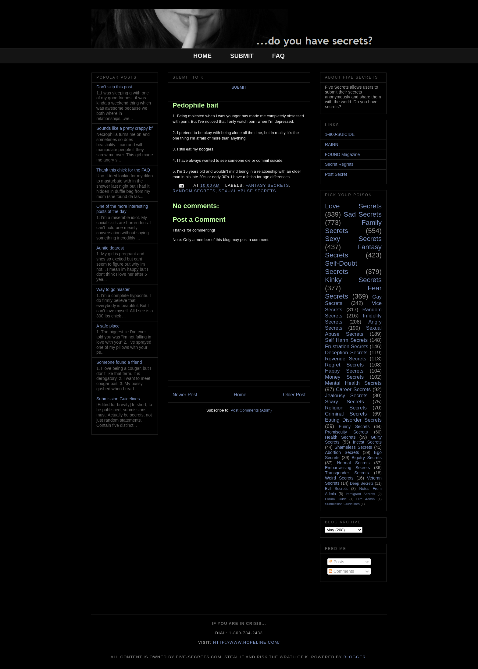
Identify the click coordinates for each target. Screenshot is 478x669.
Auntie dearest (110, 248)
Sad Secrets (363, 214)
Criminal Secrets (346, 414)
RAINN (331, 144)
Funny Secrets (354, 426)
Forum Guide (336, 499)
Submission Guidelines (118, 398)
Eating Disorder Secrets (353, 420)
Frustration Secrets (346, 346)
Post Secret (336, 174)
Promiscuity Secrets (346, 432)
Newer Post (185, 394)
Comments (341, 571)
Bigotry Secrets (366, 457)
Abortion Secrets (342, 452)
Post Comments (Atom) (251, 410)
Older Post (294, 394)
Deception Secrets (346, 353)
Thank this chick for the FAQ (123, 170)
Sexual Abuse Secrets (247, 191)
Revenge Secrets (345, 359)
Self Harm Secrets (346, 340)
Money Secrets (344, 377)
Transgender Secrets (347, 472)
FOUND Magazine (342, 154)
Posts (336, 561)
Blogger (355, 657)
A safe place (108, 326)
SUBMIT (242, 55)
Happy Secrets (344, 371)
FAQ (278, 55)
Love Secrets (353, 206)
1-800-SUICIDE (340, 134)
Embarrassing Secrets (347, 467)
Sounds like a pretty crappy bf (124, 128)
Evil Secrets (336, 489)
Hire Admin (365, 499)
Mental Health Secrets (353, 383)
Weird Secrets (339, 478)
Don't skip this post (114, 86)
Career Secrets (353, 389)
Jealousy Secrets (346, 395)
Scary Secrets (344, 402)
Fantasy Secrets (267, 185)
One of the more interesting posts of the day (122, 209)
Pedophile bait (195, 105)
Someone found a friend (119, 362)
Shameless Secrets (353, 447)
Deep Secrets (361, 483)
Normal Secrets (353, 462)
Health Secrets (340, 437)
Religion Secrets (346, 408)
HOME (202, 55)
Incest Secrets (367, 442)
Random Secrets (194, 191)
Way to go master (113, 289)
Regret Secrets (344, 365)
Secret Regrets (339, 164)
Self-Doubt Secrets (341, 267)
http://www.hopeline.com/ (246, 642)
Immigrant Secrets (360, 494)
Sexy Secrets (353, 238)
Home (240, 394)
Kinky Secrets (353, 280)
